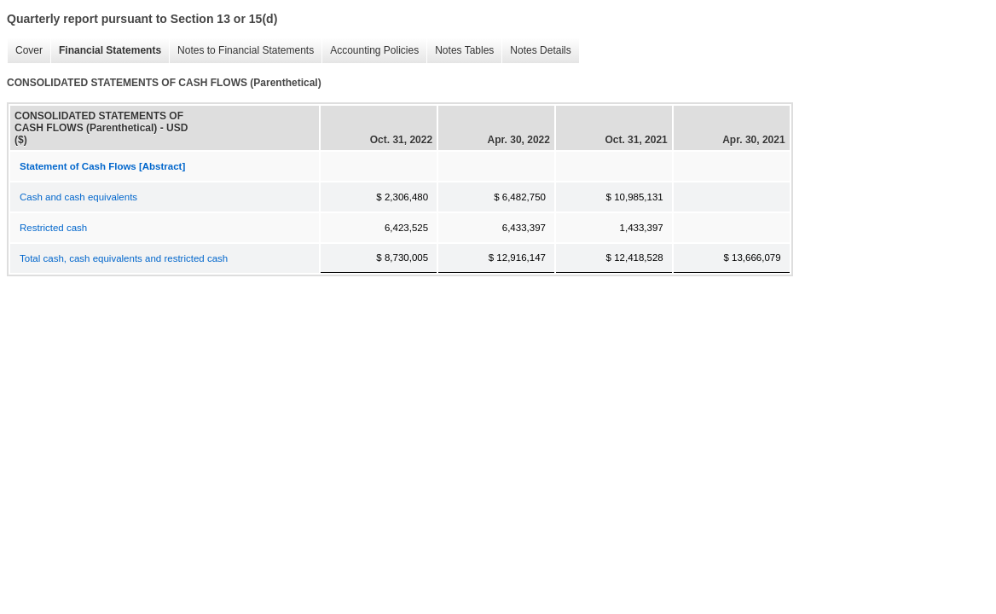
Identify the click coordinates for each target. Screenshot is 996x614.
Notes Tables (460, 50)
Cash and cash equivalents (78, 197)
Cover (25, 50)
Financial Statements (105, 50)
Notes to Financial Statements (241, 50)
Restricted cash (53, 228)
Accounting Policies (370, 50)
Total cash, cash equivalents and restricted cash (124, 258)
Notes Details (535, 50)
